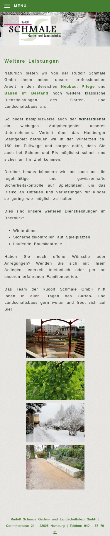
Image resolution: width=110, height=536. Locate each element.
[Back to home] (36, 31)
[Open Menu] (15, 6)
